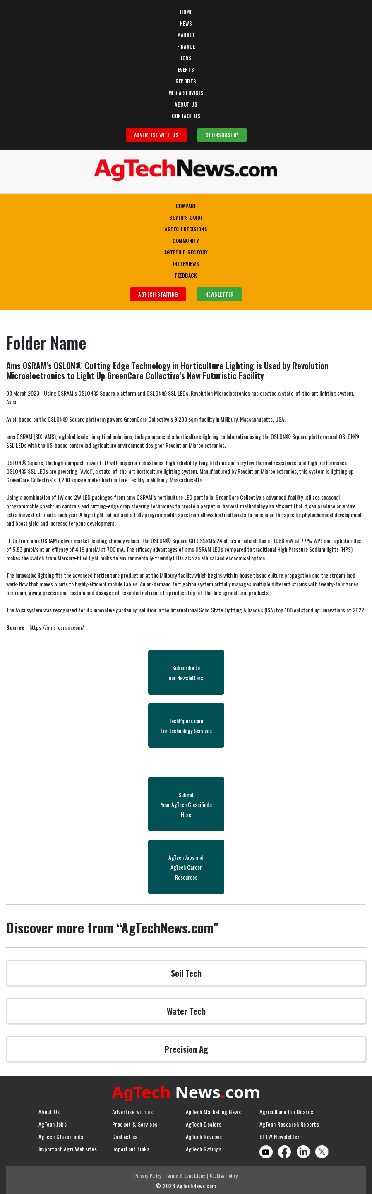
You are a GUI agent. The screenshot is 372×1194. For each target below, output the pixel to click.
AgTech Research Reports (289, 1122)
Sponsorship (222, 134)
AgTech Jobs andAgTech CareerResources (186, 867)
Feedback (186, 275)
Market (186, 34)
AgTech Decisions (186, 229)
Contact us (125, 1134)
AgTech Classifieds (61, 1134)
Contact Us (186, 115)
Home (186, 11)
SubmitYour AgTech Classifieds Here (186, 804)
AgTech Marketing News (213, 1109)
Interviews (186, 263)
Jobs (186, 58)
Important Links (131, 1146)
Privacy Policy (147, 1173)
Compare (186, 205)
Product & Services (135, 1122)
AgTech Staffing (158, 294)
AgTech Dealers (204, 1122)
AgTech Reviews (204, 1134)
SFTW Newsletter (279, 1134)
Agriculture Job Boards (286, 1109)
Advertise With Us (156, 134)
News (186, 23)
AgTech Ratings (204, 1146)
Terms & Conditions (186, 1173)
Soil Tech (186, 973)
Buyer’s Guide (186, 217)
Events (186, 69)
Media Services (186, 92)
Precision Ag (186, 1049)
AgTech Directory (186, 252)
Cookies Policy (224, 1173)
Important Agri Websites (67, 1146)
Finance (186, 46)
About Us (186, 104)
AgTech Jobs (52, 1122)
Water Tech (186, 1011)
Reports (186, 81)
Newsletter (219, 294)
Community (186, 240)
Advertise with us (132, 1109)
